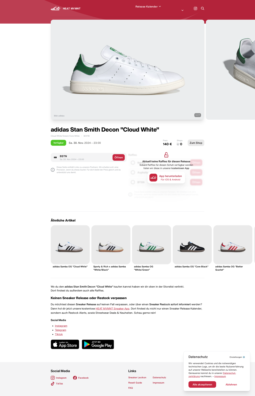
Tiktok (59, 330)
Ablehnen (231, 384)
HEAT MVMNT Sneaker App (112, 304)
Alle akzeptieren (202, 384)
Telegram (60, 326)
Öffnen (118, 153)
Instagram (61, 322)
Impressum (220, 376)
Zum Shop (196, 139)
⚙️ (237, 357)
